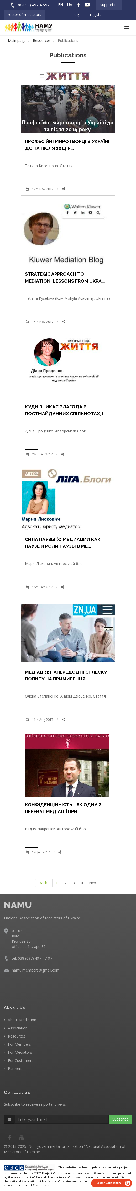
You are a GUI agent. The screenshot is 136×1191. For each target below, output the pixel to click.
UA (69, 4)
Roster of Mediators (24, 14)
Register (96, 14)
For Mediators (20, 1052)
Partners (15, 1068)
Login (78, 14)
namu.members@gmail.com (36, 970)
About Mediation (22, 1019)
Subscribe (120, 1119)
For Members (19, 1044)
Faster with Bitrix (108, 1183)
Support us (109, 4)
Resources (17, 1036)
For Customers (20, 1060)
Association (18, 1027)
